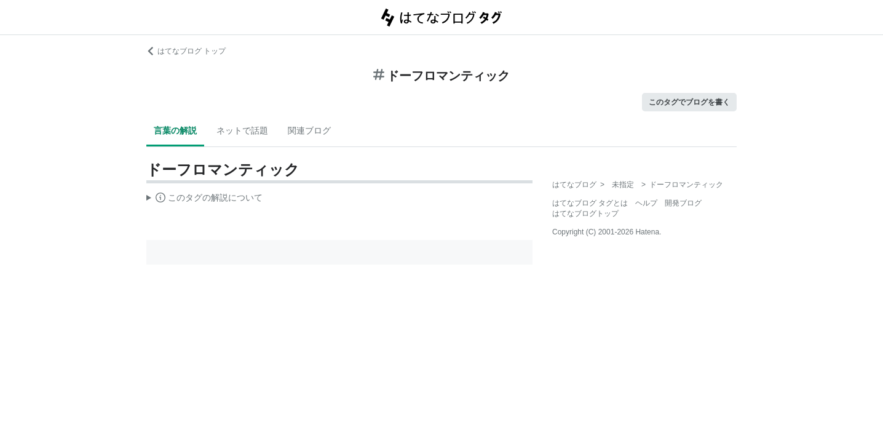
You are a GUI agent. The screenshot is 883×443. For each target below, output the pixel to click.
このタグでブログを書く (689, 102)
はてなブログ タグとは (590, 203)
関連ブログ (309, 130)
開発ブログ (683, 203)
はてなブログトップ (585, 213)
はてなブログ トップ (186, 51)
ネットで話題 (242, 130)
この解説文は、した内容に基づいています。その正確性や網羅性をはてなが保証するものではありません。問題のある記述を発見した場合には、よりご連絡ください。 (204, 199)
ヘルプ (646, 203)
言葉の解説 (175, 130)
